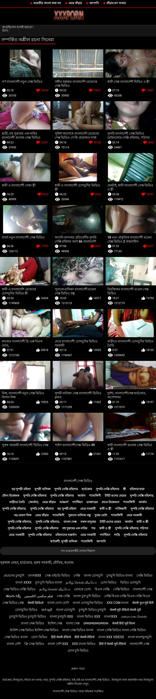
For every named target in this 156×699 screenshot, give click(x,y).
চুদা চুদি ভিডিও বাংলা (48, 582)
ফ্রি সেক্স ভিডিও (34, 644)
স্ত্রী (124, 489)
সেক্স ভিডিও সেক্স (13, 603)
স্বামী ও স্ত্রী (105, 508)
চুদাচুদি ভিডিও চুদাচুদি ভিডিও (27, 616)
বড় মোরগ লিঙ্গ (22, 515)
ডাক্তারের (92, 502)
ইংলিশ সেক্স (55, 623)
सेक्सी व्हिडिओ (35, 603)
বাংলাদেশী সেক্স (142, 589)
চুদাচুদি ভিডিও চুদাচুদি (92, 610)
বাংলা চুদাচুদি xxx (61, 616)
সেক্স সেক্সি (63, 596)
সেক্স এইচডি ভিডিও (57, 575)
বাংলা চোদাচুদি (93, 575)
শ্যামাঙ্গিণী (95, 495)
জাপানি (94, 3)
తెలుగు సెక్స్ (13, 596)
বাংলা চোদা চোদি (58, 603)
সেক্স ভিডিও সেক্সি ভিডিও (19, 589)
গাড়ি (117, 534)
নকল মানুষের (88, 521)
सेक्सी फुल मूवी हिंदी (143, 603)
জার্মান (81, 495)
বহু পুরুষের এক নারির (74, 528)
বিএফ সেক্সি (102, 589)
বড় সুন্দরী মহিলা (21, 489)
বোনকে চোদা (82, 589)
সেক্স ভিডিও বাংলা (16, 637)
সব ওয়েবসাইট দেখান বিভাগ (78, 550)
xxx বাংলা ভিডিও (83, 644)
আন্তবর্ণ (63, 502)
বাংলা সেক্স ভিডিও (32, 623)
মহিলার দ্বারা (137, 489)
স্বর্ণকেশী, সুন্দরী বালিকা (63, 541)
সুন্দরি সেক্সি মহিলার (66, 489)
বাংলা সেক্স (70, 521)
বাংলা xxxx (23, 582)
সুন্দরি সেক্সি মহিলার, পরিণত (131, 528)
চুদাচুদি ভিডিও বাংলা (119, 575)
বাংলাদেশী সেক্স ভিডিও (78, 481)
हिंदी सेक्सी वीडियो (61, 637)
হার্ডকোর (87, 489)
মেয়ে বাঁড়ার (75, 3)
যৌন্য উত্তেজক (10, 495)
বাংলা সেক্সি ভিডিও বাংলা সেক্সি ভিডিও (121, 630)
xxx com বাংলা (117, 603)
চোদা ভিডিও (108, 582)
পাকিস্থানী (121, 508)
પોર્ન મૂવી (46, 610)
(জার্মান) (33, 502)
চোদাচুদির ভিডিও (26, 610)
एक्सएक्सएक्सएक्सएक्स (95, 623)
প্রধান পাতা (78, 668)
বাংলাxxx (34, 575)
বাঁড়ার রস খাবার (115, 3)
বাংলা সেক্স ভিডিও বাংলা (77, 630)
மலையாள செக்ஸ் (134, 616)
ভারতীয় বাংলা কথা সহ (47, 3)
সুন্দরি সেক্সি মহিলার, (142, 495)
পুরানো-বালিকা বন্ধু (79, 515)
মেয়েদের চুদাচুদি (14, 575)
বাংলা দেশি (13, 644)
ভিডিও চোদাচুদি (130, 582)
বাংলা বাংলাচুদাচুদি (139, 637)
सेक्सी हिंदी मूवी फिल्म (123, 623)
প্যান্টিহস (77, 502)
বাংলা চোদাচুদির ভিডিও (88, 603)
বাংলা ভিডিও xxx (88, 616)
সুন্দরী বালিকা (42, 489)
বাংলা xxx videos (111, 637)
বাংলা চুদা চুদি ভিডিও (86, 596)
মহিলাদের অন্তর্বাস (66, 534)
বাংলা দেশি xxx (58, 644)
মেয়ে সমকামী (88, 508)
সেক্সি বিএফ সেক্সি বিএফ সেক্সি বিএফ (127, 596)
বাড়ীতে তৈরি (17, 502)
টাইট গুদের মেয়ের (115, 495)
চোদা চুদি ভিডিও (78, 650)
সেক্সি (76, 575)
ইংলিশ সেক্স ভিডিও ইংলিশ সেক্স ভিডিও (34, 630)
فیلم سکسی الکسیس (38, 596)
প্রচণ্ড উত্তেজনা (110, 502)
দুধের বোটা (101, 515)
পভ (93, 528)
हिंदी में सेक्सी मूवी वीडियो (112, 644)
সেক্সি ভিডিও (144, 575)
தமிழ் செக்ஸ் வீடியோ (81, 582)
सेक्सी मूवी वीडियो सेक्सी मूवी (125, 610)
